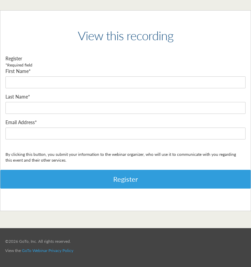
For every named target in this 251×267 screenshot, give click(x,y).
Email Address (20, 122)
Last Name (16, 97)
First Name (17, 71)
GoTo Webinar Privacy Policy (47, 250)
